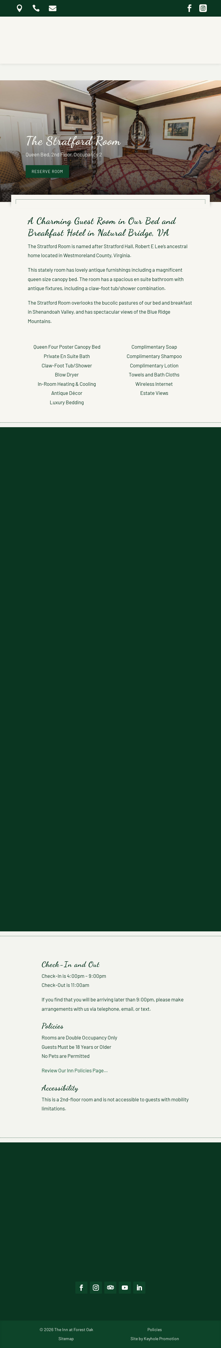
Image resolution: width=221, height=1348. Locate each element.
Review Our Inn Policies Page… (75, 1070)
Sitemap (66, 1338)
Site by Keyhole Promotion (155, 1338)
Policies (154, 1329)
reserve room (47, 171)
